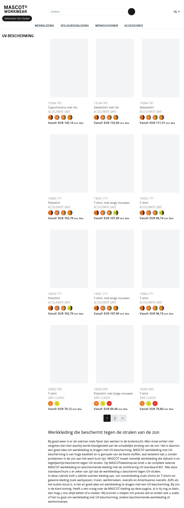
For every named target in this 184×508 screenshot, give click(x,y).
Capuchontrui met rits (62, 107)
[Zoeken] (92, 11)
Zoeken (55, 11)
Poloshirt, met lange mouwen (113, 393)
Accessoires (133, 25)
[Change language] (176, 12)
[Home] (15, 9)
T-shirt (144, 203)
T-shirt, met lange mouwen (112, 203)
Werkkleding (44, 25)
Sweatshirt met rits (106, 107)
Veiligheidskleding (75, 25)
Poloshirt (54, 203)
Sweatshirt (147, 107)
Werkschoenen (106, 25)
